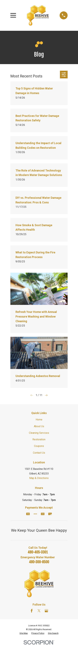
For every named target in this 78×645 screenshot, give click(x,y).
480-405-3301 (38, 552)
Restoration (38, 439)
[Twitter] (39, 610)
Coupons (39, 446)
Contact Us (39, 452)
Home (39, 419)
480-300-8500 (39, 562)
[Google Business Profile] (46, 610)
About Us (39, 426)
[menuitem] (24, 633)
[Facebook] (31, 610)
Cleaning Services (39, 432)
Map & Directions (39, 478)
